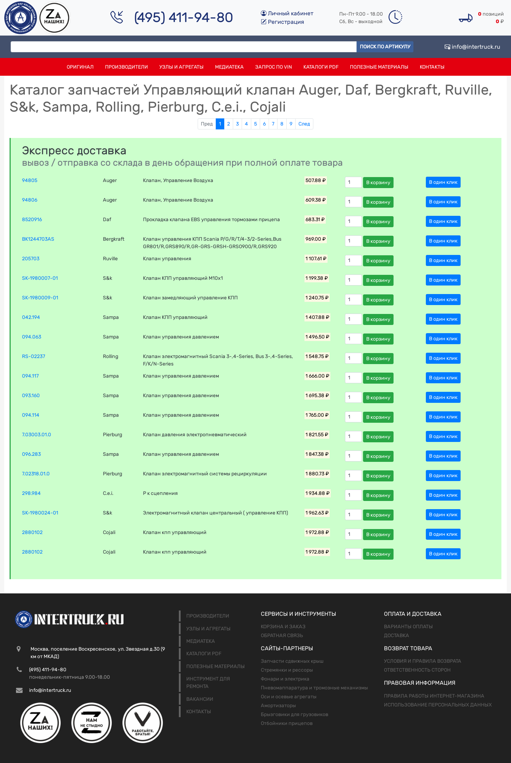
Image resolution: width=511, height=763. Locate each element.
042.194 (31, 317)
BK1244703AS (38, 239)
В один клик (443, 182)
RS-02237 (33, 356)
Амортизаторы (278, 706)
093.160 (31, 396)
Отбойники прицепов (287, 723)
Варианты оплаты (408, 627)
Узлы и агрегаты (181, 67)
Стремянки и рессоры (287, 670)
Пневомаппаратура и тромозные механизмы (314, 688)
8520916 (32, 220)
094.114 (30, 415)
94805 (29, 180)
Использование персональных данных (438, 705)
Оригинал (80, 67)
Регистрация (282, 21)
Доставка (396, 636)
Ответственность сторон (417, 670)
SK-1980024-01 (40, 513)
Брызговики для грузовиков (294, 714)
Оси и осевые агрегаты (289, 697)
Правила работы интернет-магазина (434, 696)
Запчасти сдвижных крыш (292, 661)
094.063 (31, 337)
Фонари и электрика (285, 679)
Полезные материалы (379, 67)
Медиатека (229, 67)
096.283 (31, 454)
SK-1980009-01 (40, 298)
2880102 (32, 532)
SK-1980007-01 (40, 278)
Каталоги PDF (321, 67)
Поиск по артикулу (385, 47)
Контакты (432, 67)
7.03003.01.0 (36, 435)
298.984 (31, 493)
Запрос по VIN (273, 67)
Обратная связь (282, 636)
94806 (29, 200)
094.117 (30, 376)
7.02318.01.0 (36, 474)
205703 (30, 259)
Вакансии (199, 699)
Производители (126, 67)
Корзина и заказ (283, 627)
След (304, 124)
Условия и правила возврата (422, 661)
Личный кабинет (287, 13)
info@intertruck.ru (472, 46)
